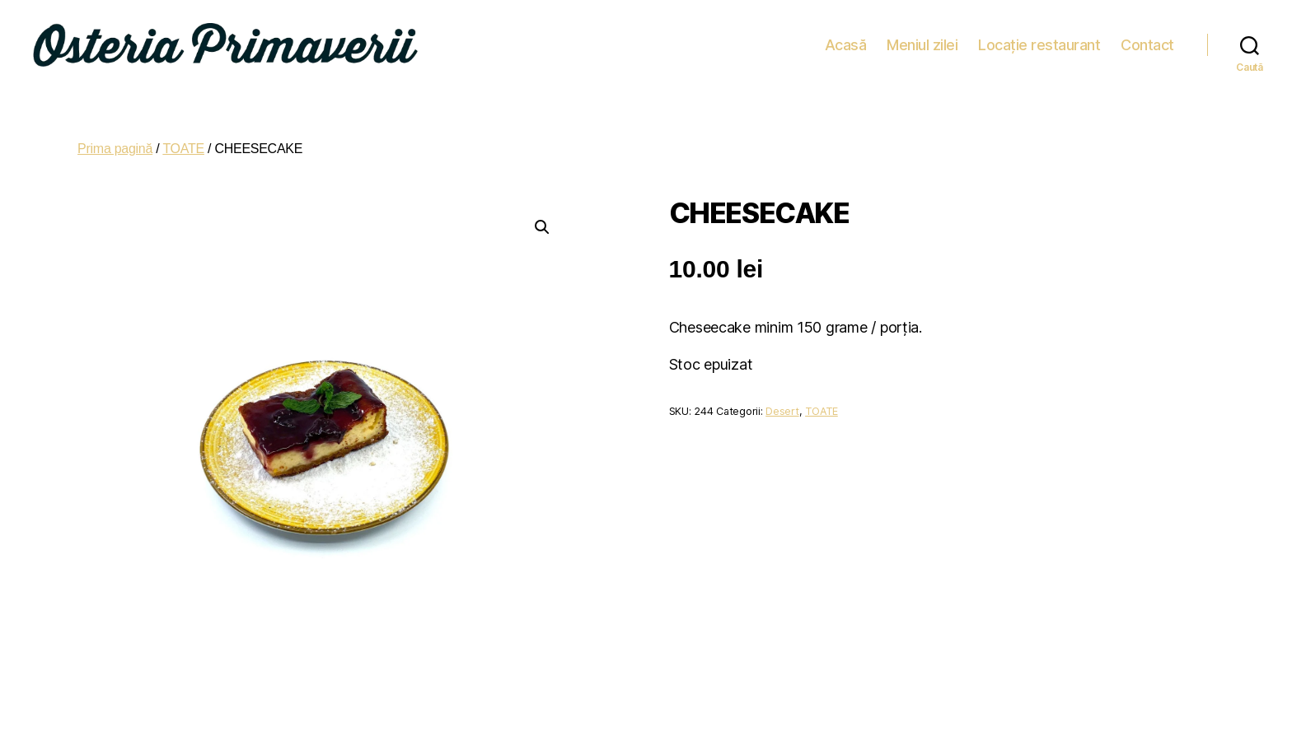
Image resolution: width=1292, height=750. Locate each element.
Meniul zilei (922, 40)
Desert (781, 404)
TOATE (183, 141)
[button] (542, 220)
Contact (1147, 40)
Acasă (846, 40)
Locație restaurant (1039, 40)
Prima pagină (114, 141)
